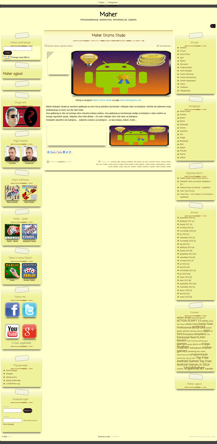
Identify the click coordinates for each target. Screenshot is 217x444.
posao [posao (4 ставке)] (188, 355)
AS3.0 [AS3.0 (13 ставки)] (180, 334)
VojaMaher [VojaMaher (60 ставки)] (194, 367)
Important (63, 46)
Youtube (12, 163)
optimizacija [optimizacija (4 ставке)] (181, 355)
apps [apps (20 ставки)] (206, 330)
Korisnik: (5, 407)
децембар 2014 (186, 254)
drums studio (165, 162)
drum (146, 162)
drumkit (152, 162)
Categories (113, 2)
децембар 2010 (186, 284)
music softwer (113, 166)
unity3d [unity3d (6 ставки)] (180, 369)
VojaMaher (61, 162)
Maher (108, 14)
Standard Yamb (29, 241)
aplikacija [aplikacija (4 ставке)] (199, 331)
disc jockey (138, 162)
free (97, 164)
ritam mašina (161, 166)
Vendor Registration (188, 81)
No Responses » (166, 46)
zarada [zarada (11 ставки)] (209, 368)
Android (50, 46)
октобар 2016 (185, 228)
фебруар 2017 (186, 221)
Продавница (185, 91)
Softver (70, 46)
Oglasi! (182, 148)
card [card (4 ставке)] (208, 334)
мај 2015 (183, 244)
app (118, 162)
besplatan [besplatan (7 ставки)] (189, 334)
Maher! (183, 61)
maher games (139, 164)
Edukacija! (184, 124)
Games (56, 46)
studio (169, 166)
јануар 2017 (185, 224)
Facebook (29, 163)
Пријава (9, 374)
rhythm (133, 166)
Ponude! (183, 151)
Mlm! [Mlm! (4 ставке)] (198, 351)
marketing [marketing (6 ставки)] (192, 351)
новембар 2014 (186, 257)
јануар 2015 (185, 251)
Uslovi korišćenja (187, 74)
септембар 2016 (186, 231)
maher (105, 164)
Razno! (182, 154)
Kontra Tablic (29, 280)
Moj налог (184, 64)
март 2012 (184, 280)
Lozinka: (5, 417)
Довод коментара (13, 380)
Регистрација (11, 370)
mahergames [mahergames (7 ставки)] (196, 348)
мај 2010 (183, 294)
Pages (101, 2)
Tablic (12, 280)
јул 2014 (183, 264)
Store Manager (186, 71)
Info (181, 134)
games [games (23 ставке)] (182, 344)
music (168, 164)
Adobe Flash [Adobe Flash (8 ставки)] (191, 324)
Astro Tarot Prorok (187, 191)
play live (127, 166)
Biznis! (182, 121)
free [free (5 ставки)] (201, 341)
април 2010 (184, 297)
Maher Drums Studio (108, 35)
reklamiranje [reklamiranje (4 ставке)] (181, 358)
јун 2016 (183, 234)
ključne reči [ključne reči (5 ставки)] (197, 344)
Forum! (183, 51)
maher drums (113, 164)
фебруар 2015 (186, 247)
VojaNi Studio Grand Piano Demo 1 (194, 178)
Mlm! (182, 144)
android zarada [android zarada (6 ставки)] (189, 331)
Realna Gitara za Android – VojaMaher (195, 187)
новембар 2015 (186, 238)
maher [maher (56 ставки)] (183, 347)
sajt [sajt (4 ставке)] (187, 358)
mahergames (160, 164)
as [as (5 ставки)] (212, 331)
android (114, 162)
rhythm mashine (143, 166)
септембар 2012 (186, 270)
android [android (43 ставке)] (198, 327)
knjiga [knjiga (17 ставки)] (206, 343)
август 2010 (185, 290)
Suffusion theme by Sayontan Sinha (202, 436)
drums (158, 162)
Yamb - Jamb (12, 241)
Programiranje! (186, 67)
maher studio (150, 164)
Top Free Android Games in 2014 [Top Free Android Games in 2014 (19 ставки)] (194, 362)
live (101, 164)
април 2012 (184, 277)
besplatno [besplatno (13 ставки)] (200, 334)
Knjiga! (182, 138)
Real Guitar (29, 202)
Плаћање (184, 87)
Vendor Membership (188, 77)
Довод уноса (11, 377)
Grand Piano (185, 54)
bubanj (123, 162)
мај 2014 (183, 267)
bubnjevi (130, 162)
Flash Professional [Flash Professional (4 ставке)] (193, 341)
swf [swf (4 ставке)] (190, 358)
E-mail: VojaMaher (21, 343)
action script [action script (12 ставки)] (184, 317)
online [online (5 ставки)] (203, 351)
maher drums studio (126, 164)
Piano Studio (12, 202)
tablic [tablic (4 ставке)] (194, 358)
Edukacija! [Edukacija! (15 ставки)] (183, 337)
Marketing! (184, 141)
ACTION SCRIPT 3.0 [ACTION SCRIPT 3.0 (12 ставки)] (189, 320)
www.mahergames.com (131, 100)
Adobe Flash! (185, 111)
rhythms (152, 166)
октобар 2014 (185, 261)
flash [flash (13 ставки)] (193, 337)
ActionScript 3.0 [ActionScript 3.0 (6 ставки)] (198, 318)
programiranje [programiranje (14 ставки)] (199, 354)
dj (143, 162)
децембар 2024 (186, 218)
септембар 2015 (186, 241)
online (121, 166)
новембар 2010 (186, 287)
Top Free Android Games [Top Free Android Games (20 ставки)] (193, 359)
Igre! (182, 58)
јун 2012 (183, 274)
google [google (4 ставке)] (189, 344)
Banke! (182, 118)
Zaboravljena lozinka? (30, 420)
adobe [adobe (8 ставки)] (205, 320)
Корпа (182, 84)
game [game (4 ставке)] (206, 341)
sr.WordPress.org (13, 384)
